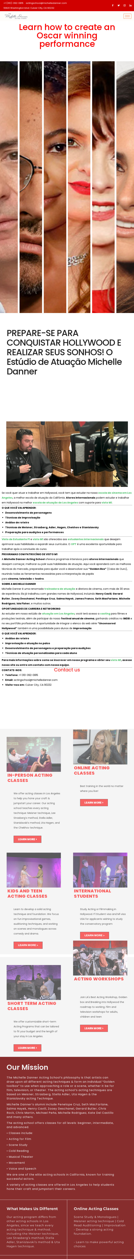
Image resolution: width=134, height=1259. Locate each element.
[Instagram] (124, 5)
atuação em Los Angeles (58, 613)
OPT (73, 544)
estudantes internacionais (86, 539)
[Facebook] (112, 5)
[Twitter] (118, 5)
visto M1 (107, 502)
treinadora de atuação (59, 589)
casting (105, 613)
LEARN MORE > (27, 841)
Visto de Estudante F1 (16, 539)
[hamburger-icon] (127, 16)
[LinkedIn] (130, 5)
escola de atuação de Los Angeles (55, 502)
